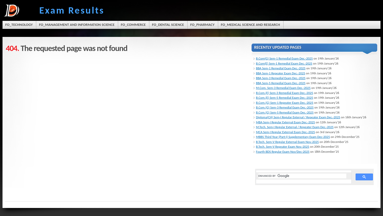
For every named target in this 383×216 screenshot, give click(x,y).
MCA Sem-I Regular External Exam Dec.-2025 (285, 132)
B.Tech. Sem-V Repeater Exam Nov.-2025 (282, 146)
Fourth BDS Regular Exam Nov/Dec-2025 (283, 151)
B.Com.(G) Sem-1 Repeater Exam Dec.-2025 (284, 102)
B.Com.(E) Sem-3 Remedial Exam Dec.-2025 (284, 93)
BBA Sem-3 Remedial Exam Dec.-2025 (281, 78)
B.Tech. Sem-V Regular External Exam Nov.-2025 (287, 142)
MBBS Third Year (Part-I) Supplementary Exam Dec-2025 (293, 137)
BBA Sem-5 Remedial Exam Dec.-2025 (281, 83)
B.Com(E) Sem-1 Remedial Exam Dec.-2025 (284, 63)
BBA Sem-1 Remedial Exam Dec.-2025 (281, 68)
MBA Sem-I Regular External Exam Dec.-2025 (285, 122)
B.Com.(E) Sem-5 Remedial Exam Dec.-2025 (284, 97)
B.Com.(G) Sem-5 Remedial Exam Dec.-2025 (285, 112)
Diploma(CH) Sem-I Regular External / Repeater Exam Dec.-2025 (298, 117)
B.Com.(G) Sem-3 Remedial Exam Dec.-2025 (285, 107)
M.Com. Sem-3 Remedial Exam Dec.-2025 (283, 88)
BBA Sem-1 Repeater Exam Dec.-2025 (280, 73)
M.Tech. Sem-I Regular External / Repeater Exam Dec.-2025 (295, 127)
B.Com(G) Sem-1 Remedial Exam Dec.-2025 (284, 58)
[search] (302, 176)
